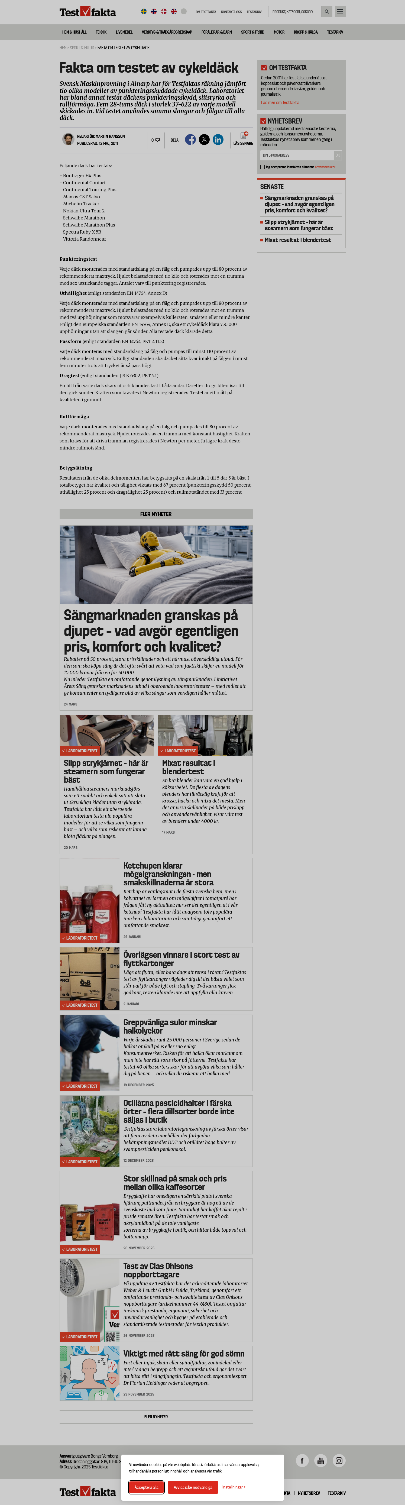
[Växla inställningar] (234, 1487)
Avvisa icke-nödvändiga (193, 1487)
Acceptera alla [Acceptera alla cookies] (146, 1487)
